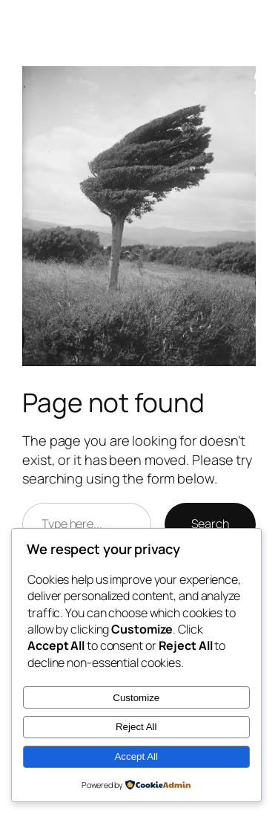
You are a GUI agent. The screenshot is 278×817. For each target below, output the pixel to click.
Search (210, 523)
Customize (136, 697)
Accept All (136, 756)
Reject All (136, 726)
